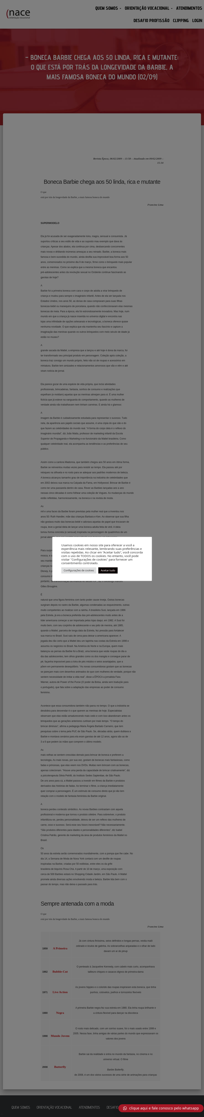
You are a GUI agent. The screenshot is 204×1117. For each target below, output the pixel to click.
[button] (161, 1108)
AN (2, 1114)
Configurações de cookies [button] (79, 570)
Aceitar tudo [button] (108, 570)
